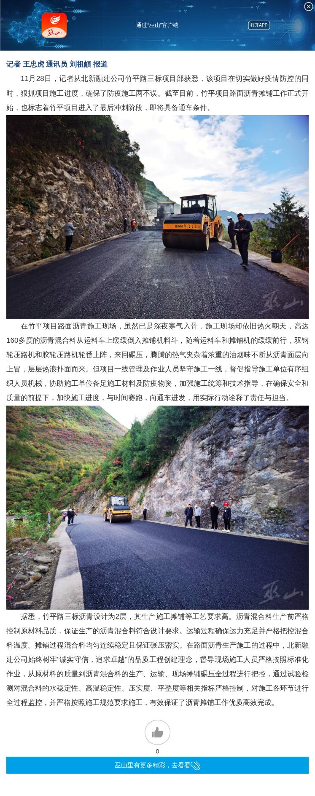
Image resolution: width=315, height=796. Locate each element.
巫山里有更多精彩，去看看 (157, 765)
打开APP (258, 25)
